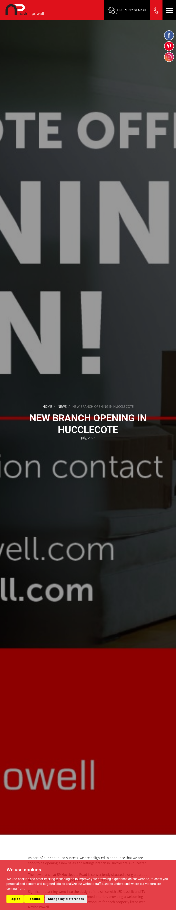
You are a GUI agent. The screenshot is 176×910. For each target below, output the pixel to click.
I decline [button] (34, 898)
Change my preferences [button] (66, 898)
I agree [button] (15, 898)
